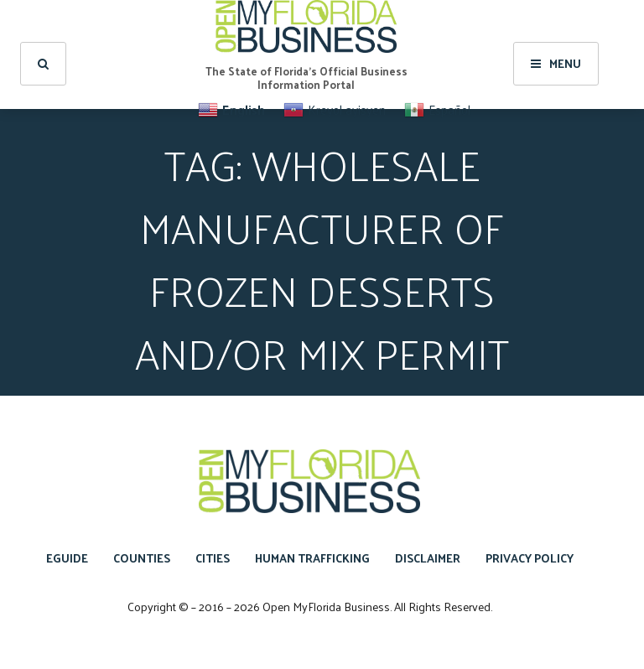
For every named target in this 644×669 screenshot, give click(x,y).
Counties (141, 557)
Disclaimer (427, 557)
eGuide (67, 557)
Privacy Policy (530, 557)
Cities (212, 557)
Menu (556, 63)
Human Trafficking (312, 557)
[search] (43, 64)
